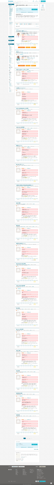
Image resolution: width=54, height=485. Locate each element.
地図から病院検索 (36, 449)
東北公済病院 (21, 263)
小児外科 (10, 78)
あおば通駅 (22, 165)
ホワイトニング (10, 86)
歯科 (9, 82)
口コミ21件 (29, 419)
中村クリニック (20, 164)
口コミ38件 (29, 268)
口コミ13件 (29, 129)
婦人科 (9, 75)
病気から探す (24, 470)
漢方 (9, 88)
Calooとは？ (17, 470)
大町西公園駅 (28, 264)
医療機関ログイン (42, 466)
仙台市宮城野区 (11, 9)
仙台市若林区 (11, 10)
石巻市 (10, 12)
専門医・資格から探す (25, 472)
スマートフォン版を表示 (42, 481)
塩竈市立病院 (18, 225)
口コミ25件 (29, 207)
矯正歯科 (10, 83)
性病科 (9, 69)
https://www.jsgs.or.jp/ (23, 457)
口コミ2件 (29, 228)
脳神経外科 (10, 60)
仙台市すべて (11, 8)
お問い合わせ (14, 481)
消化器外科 (22, 460)
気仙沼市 (10, 13)
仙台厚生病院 (20, 127)
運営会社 (9, 481)
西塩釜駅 (21, 226)
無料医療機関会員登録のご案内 (40, 470)
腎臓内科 (10, 53)
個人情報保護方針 (31, 472)
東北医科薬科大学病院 (19, 393)
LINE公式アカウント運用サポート (40, 477)
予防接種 (10, 90)
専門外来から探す (24, 473)
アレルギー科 (10, 51)
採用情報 (11, 481)
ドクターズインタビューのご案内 (40, 472)
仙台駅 (26, 165)
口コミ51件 (29, 375)
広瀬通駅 (24, 165)
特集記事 (16, 473)
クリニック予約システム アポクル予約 (40, 473)
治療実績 (29, 70)
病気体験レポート (17, 472)
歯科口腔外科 (10, 85)
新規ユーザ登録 (36, 1)
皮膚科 (9, 65)
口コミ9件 (29, 168)
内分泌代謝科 (10, 49)
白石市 (10, 14)
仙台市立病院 (18, 370)
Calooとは (33, 1)
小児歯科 (10, 84)
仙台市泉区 (10, 11)
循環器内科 (10, 47)
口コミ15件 (29, 110)
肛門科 (9, 68)
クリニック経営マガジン (39, 475)
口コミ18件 (29, 247)
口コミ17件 (29, 290)
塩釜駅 (23, 226)
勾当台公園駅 (26, 264)
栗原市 (10, 18)
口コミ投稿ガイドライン (32, 470)
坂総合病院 (20, 285)
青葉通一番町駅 (23, 264)
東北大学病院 (18, 308)
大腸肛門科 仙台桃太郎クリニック (20, 243)
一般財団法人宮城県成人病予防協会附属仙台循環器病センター (24, 185)
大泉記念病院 (19, 329)
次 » (38, 26)
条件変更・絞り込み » (34, 9)
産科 (9, 74)
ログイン (39, 1)
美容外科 (10, 62)
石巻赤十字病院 (18, 350)
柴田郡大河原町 (11, 22)
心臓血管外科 (10, 58)
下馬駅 (24, 226)
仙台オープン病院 (22, 69)
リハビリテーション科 (11, 63)
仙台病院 (22, 108)
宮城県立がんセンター (19, 145)
